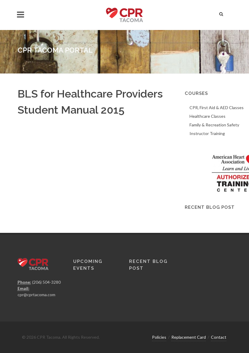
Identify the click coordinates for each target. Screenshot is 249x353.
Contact (218, 337)
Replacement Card (188, 337)
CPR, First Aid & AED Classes (217, 107)
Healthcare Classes (207, 116)
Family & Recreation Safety (214, 124)
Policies (159, 337)
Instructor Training (207, 133)
